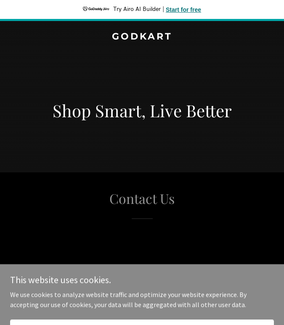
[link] (142, 37)
